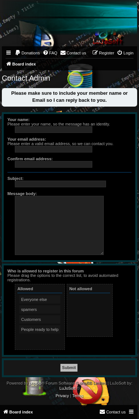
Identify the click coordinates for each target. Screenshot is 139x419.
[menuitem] (27, 52)
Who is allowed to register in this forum (45, 271)
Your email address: (26, 139)
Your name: (18, 119)
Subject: (15, 178)
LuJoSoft (67, 388)
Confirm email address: (30, 159)
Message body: (22, 193)
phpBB (35, 383)
